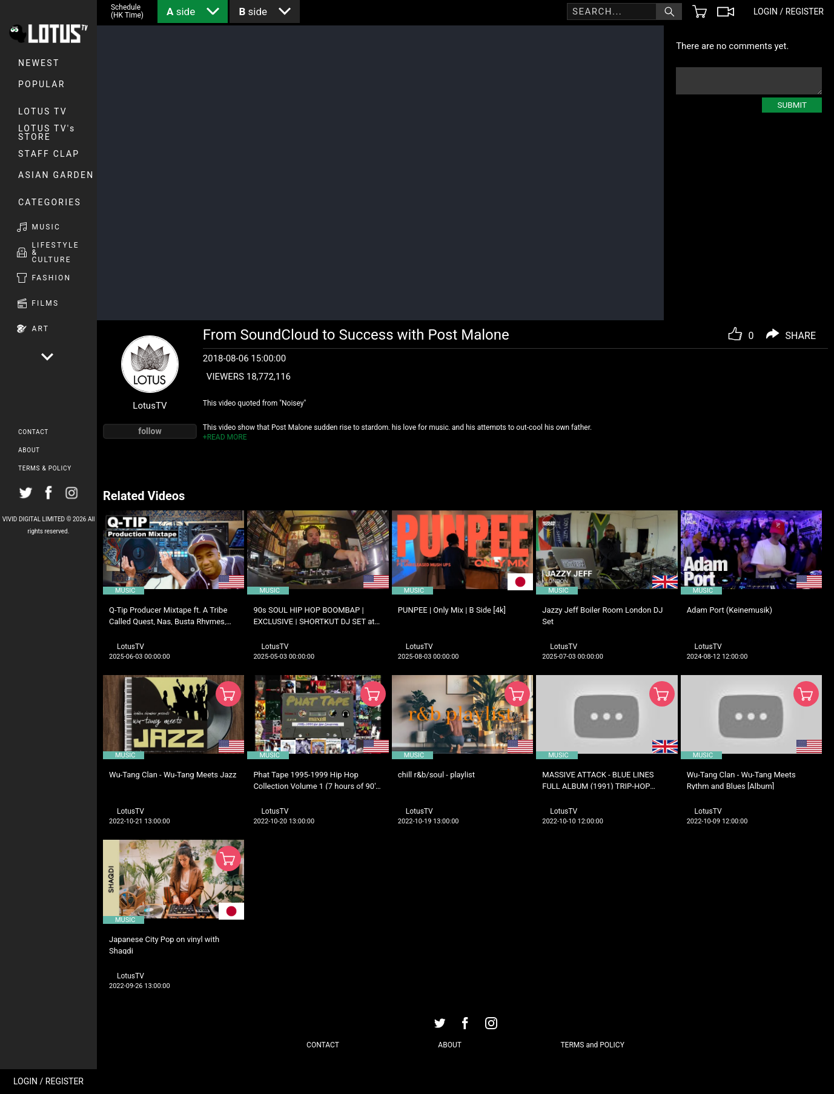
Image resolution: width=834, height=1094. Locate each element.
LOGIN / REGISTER (48, 1081)
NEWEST (39, 63)
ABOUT (29, 450)
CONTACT (33, 432)
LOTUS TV (42, 111)
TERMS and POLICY (592, 1045)
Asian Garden (56, 175)
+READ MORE (225, 437)
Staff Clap (48, 154)
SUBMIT (792, 105)
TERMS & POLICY (44, 468)
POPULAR (41, 84)
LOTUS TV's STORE (47, 133)
